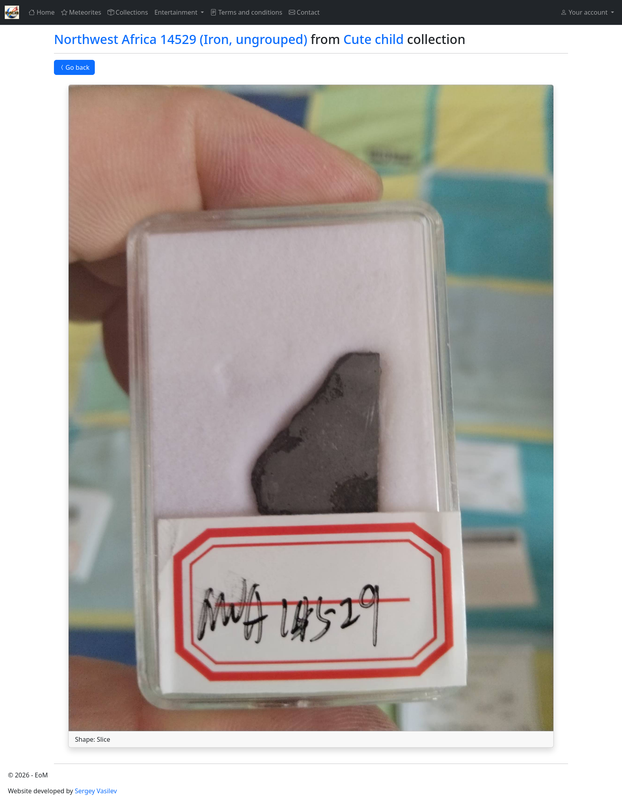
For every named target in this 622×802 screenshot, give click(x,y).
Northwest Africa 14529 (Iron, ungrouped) (180, 39)
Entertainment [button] (176, 12)
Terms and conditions (246, 12)
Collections (128, 12)
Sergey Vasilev (96, 791)
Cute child (374, 39)
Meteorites (81, 12)
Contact (304, 12)
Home (42, 12)
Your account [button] (585, 12)
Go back (74, 67)
